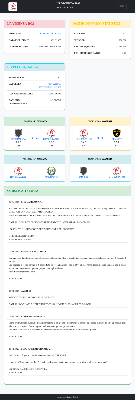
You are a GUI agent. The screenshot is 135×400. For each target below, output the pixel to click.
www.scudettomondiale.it (67, 397)
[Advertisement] (100, 88)
